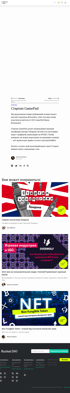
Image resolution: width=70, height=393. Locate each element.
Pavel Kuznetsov (21, 157)
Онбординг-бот (40, 362)
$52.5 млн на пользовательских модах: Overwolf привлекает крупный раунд (34, 273)
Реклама (65, 360)
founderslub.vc (29, 360)
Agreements (67, 387)
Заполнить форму (52, 365)
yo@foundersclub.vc (29, 369)
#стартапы (14, 105)
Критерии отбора (52, 362)
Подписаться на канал (28, 365)
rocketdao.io (4, 360)
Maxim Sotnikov (12, 337)
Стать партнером (40, 365)
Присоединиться (28, 362)
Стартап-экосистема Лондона (15, 220)
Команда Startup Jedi (16, 363)
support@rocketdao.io (5, 367)
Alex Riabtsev (11, 228)
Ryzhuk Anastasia (12, 284)
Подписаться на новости (58, 351)
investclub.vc (40, 360)
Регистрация (3, 362)
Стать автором (16, 366)
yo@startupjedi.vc (16, 368)
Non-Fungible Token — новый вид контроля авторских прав (29, 329)
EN (58, 2)
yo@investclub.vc (40, 367)
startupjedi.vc (16, 360)
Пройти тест (3, 365)
